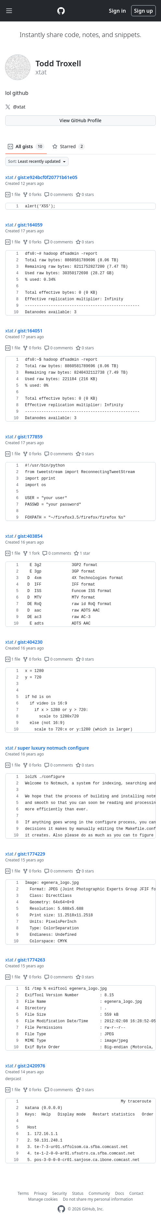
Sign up (143, 10)
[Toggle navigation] (9, 11)
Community (99, 1193)
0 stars (85, 194)
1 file (12, 194)
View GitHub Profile (80, 120)
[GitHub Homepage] (61, 1209)
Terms (23, 1193)
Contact (136, 1193)
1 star (82, 553)
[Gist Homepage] (61, 11)
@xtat (19, 107)
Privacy (40, 1193)
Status (77, 1193)
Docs (119, 1193)
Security (59, 1193)
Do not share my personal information (98, 1199)
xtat (9, 177)
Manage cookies (43, 1199)
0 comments (58, 194)
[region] (80, 206)
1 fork (31, 553)
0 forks (32, 194)
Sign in (117, 10)
